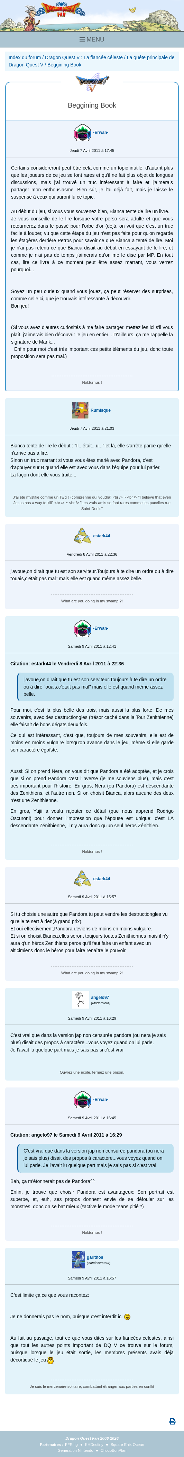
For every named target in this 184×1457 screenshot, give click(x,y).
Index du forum (25, 57)
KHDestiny (94, 1444)
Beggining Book (64, 64)
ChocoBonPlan (114, 1450)
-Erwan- (100, 132)
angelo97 (100, 997)
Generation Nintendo (75, 1450)
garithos (95, 1257)
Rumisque (101, 410)
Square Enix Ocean (127, 1444)
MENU (92, 39)
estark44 (101, 536)
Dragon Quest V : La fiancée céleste (84, 57)
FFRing (71, 1444)
